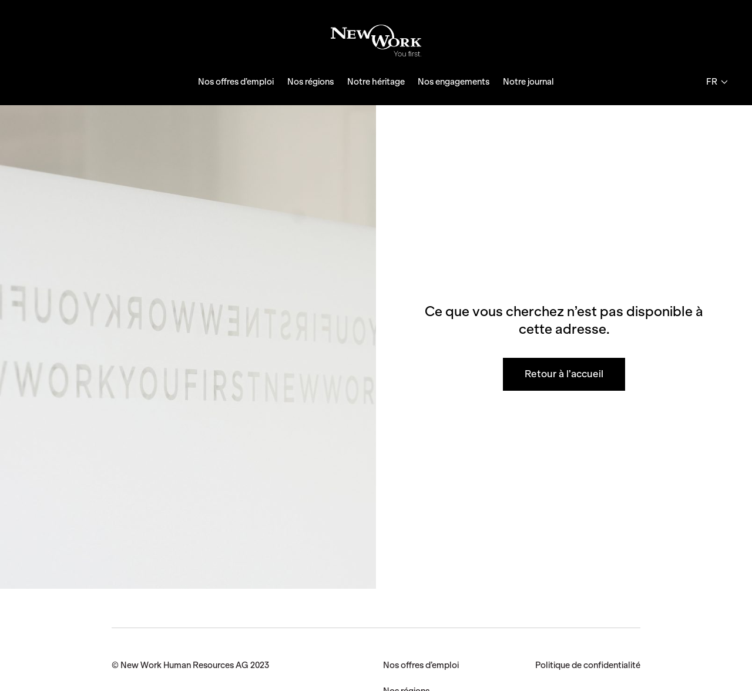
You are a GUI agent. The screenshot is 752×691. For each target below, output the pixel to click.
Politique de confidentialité (587, 665)
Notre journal (528, 81)
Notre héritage (376, 81)
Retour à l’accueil (564, 374)
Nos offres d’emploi (236, 81)
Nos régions (310, 81)
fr (716, 81)
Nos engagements (453, 81)
